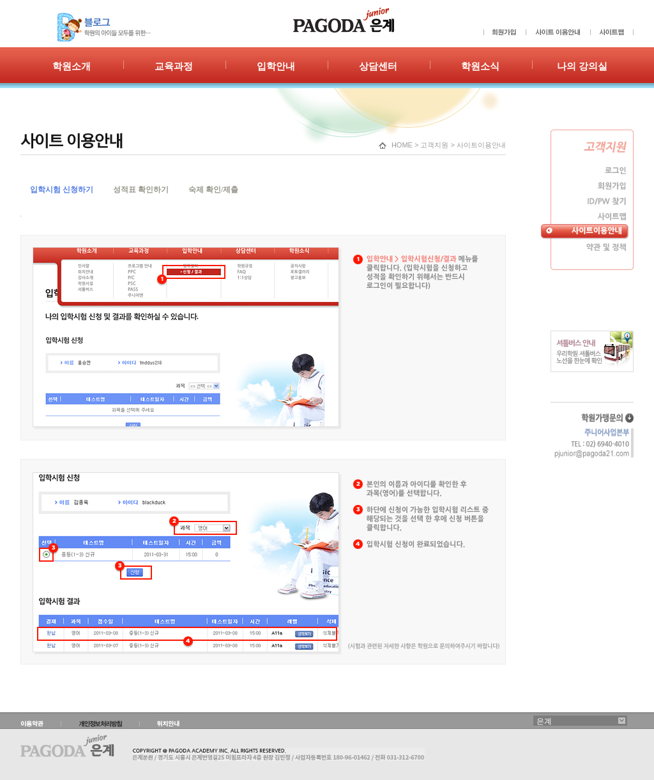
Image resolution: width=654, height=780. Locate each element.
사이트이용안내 (481, 145)
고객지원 (434, 145)
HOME (402, 145)
